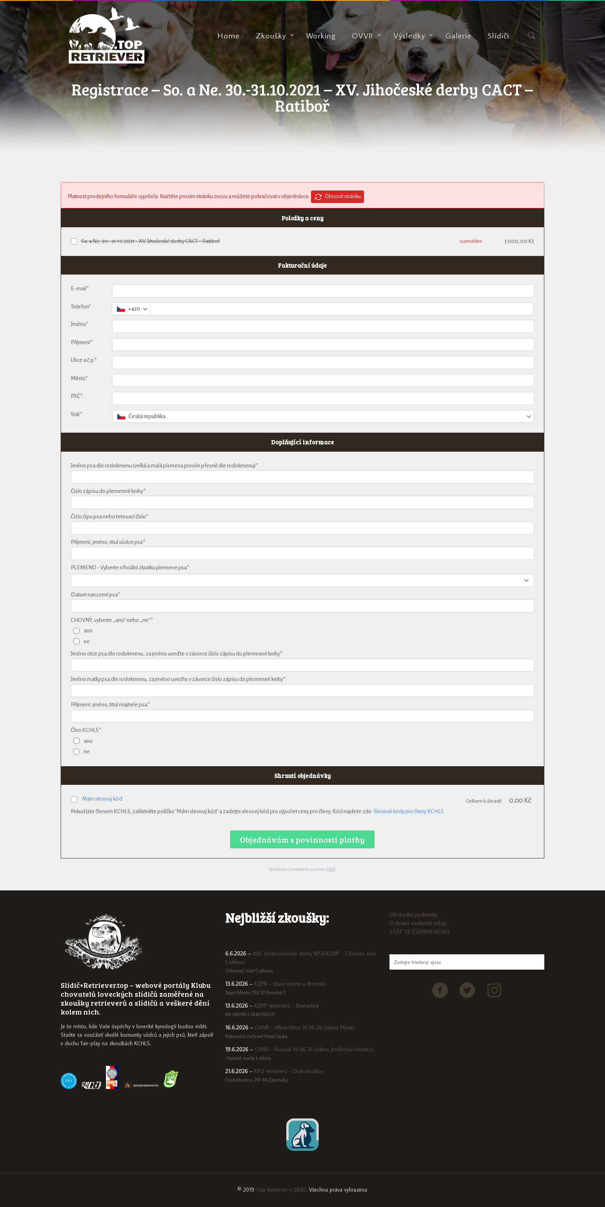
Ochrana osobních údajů (418, 923)
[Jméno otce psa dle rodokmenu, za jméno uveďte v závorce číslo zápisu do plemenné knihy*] (302, 665)
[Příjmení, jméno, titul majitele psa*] (302, 716)
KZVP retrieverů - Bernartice (286, 1005)
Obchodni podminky (413, 914)
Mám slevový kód (102, 799)
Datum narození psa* (95, 595)
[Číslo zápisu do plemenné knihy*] (302, 502)
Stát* (76, 414)
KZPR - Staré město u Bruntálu (290, 983)
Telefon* (81, 307)
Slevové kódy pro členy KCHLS (409, 811)
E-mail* (80, 288)
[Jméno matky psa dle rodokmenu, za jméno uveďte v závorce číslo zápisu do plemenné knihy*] (302, 691)
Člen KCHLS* (86, 730)
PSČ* (76, 396)
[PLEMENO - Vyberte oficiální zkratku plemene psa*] (302, 580)
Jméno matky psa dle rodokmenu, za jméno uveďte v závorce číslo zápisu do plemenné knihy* (178, 679)
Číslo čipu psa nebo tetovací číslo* (109, 517)
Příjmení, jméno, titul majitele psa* (110, 705)
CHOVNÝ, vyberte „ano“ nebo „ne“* (112, 620)
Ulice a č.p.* (84, 360)
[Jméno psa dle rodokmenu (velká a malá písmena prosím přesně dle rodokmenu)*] (302, 477)
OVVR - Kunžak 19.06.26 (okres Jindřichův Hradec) (314, 1049)
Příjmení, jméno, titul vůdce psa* (108, 542)
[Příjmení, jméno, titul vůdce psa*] (302, 553)
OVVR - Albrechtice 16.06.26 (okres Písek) (304, 1027)
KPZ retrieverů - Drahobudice (288, 1071)
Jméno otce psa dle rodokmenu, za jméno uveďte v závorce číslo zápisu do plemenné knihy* (176, 654)
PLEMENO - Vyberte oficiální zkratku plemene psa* (130, 567)
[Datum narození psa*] (302, 606)
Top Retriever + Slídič (281, 1189)
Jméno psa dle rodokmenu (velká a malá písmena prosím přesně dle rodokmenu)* (164, 466)
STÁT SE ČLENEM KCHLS (419, 931)
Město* (79, 378)
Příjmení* (82, 342)
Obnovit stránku (337, 197)
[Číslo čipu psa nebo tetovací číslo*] (302, 528)
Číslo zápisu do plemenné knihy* (108, 491)
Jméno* (79, 324)
